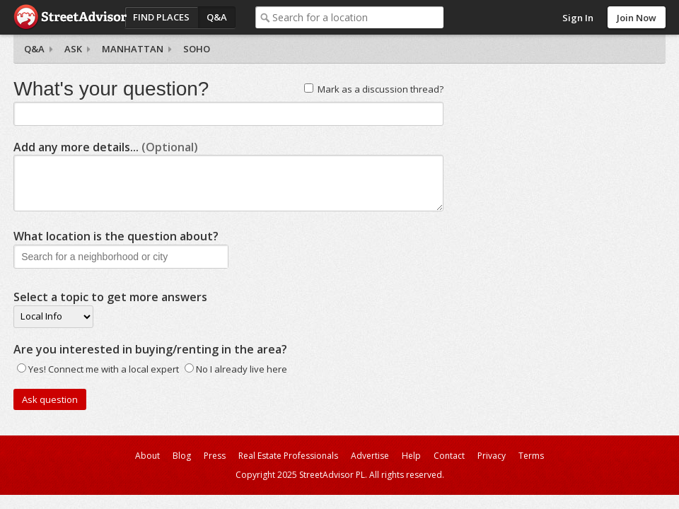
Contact (449, 456)
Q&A (217, 17)
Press (215, 456)
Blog (182, 456)
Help (411, 456)
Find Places (161, 17)
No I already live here (241, 369)
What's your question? (111, 89)
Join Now (636, 17)
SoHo (196, 48)
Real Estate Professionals (288, 456)
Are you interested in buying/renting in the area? (150, 349)
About (147, 456)
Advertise (370, 456)
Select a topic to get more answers (110, 297)
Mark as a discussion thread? (380, 89)
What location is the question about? (116, 236)
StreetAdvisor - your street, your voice (70, 17)
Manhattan (132, 48)
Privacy (491, 456)
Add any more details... (105, 147)
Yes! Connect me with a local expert (103, 369)
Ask (73, 48)
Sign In (577, 17)
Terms (531, 456)
